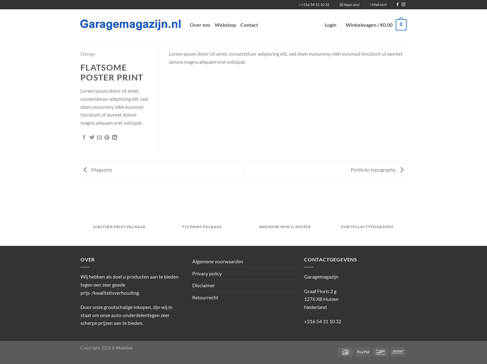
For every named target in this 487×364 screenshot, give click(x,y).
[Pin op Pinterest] (106, 138)
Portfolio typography (377, 170)
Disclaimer (203, 285)
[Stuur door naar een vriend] (99, 138)
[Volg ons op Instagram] (403, 4)
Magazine (98, 170)
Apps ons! (350, 4)
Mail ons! (378, 4)
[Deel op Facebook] (84, 138)
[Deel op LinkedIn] (114, 138)
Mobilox (124, 347)
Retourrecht (205, 297)
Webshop (225, 25)
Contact (249, 25)
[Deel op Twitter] (91, 138)
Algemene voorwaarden (217, 261)
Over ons (200, 25)
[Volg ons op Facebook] (397, 4)
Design (87, 54)
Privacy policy (207, 273)
